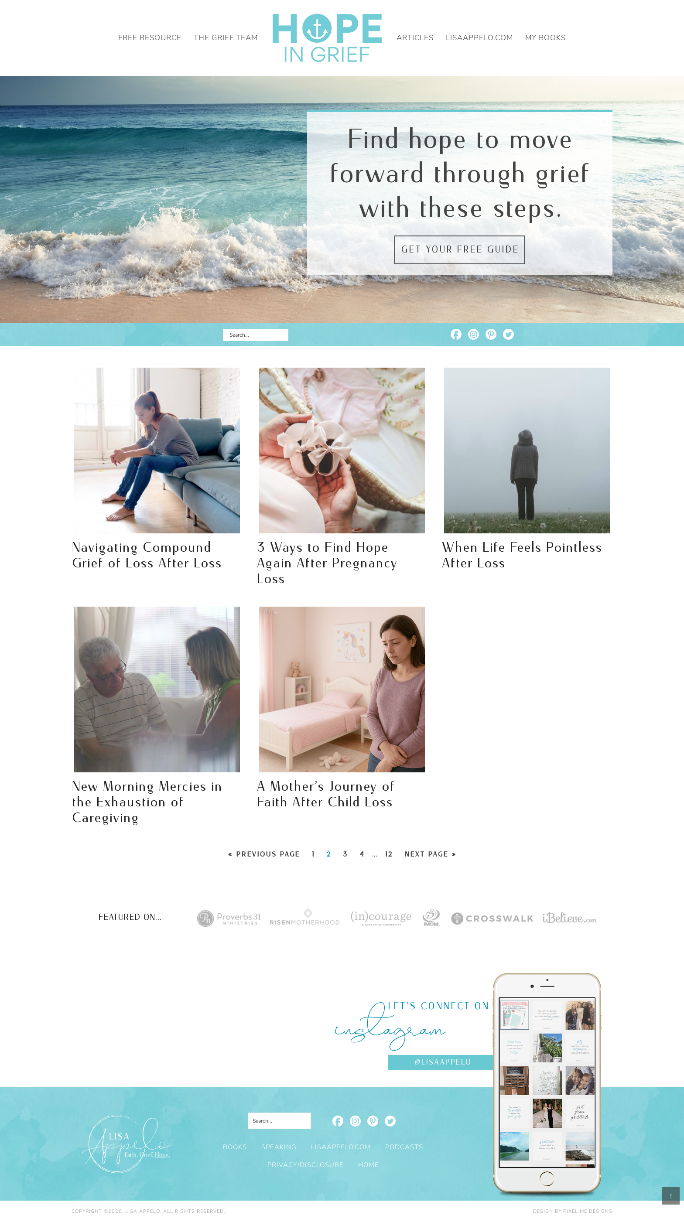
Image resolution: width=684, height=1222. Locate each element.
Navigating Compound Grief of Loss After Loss (147, 555)
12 (389, 854)
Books (235, 1147)
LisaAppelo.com (341, 1147)
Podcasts (404, 1147)
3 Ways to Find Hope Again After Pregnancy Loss (326, 563)
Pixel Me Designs (587, 1211)
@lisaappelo (443, 1062)
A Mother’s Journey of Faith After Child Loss (325, 794)
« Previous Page (264, 854)
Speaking (279, 1147)
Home (368, 1165)
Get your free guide (460, 250)
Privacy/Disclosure (305, 1165)
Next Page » (430, 854)
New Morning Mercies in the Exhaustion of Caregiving (147, 802)
